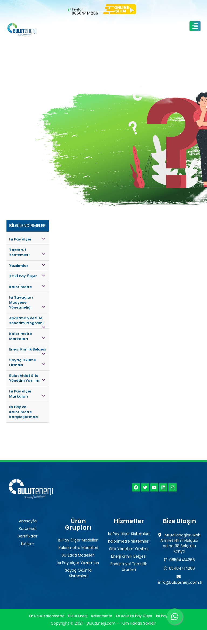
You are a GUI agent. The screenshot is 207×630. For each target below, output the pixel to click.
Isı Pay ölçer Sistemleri (128, 533)
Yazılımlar (27, 265)
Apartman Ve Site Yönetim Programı (27, 322)
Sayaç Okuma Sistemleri (78, 573)
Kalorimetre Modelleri (78, 547)
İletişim (27, 543)
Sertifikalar (27, 536)
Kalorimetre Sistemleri (128, 541)
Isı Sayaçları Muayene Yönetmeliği (27, 302)
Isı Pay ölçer (27, 239)
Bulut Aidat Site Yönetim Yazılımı (27, 378)
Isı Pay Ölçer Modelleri (78, 540)
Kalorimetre (27, 286)
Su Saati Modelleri (78, 555)
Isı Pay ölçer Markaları (27, 394)
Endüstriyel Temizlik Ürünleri (129, 566)
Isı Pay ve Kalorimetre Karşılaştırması (23, 411)
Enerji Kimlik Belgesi (27, 351)
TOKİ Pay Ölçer (27, 276)
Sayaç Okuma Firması (27, 363)
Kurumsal (27, 528)
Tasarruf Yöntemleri (27, 252)
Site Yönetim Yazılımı (129, 548)
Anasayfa (28, 521)
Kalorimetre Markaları (27, 336)
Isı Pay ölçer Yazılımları (78, 562)
